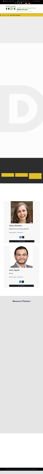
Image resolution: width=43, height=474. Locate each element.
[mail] (23, 242)
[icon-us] (26, 3)
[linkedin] (19, 2)
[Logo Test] (21, 5)
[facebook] (15, 2)
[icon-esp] (29, 3)
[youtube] (21, 2)
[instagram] (17, 2)
